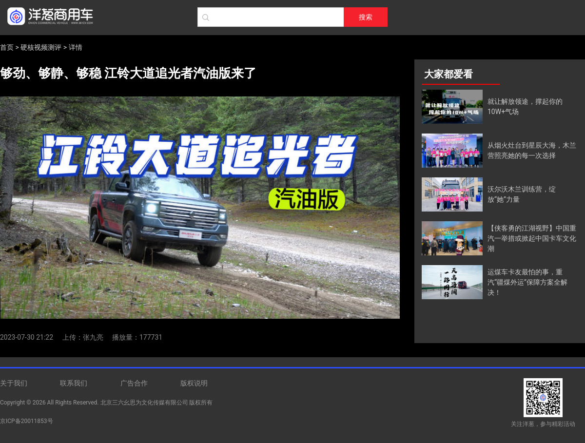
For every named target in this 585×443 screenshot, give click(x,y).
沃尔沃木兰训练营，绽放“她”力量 (522, 194)
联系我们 (73, 383)
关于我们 (13, 383)
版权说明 (194, 383)
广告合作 (134, 383)
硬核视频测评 (40, 47)
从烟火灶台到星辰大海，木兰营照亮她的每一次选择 (532, 150)
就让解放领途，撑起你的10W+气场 (525, 106)
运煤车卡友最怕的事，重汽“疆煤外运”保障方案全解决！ (527, 282)
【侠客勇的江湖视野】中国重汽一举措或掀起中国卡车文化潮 (532, 238)
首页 (7, 47)
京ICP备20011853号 (26, 421)
